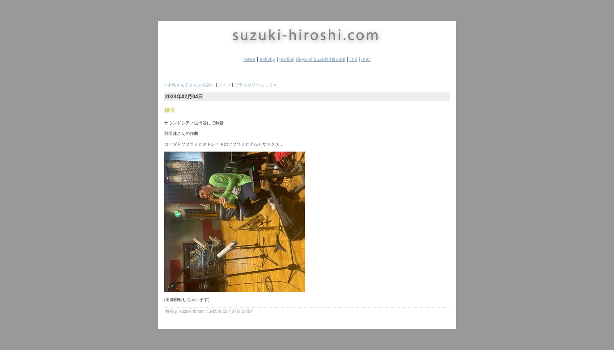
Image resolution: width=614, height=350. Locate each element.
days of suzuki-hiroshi (320, 59)
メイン (224, 85)
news (249, 59)
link (353, 59)
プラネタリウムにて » (255, 85)
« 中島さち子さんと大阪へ (189, 85)
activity (267, 59)
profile (286, 59)
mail (366, 59)
